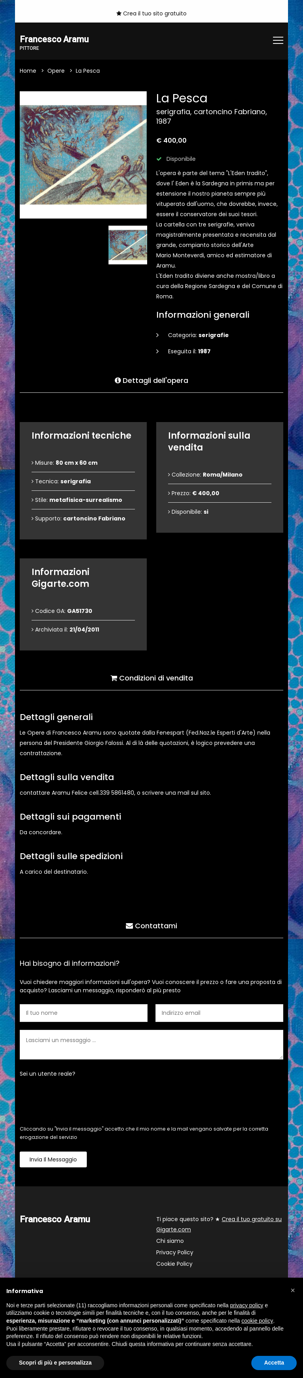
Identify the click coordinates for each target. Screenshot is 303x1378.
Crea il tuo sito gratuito (151, 13)
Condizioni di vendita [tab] (151, 677)
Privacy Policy (174, 1253)
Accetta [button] (274, 1362)
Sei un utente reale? (47, 1074)
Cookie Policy (174, 1264)
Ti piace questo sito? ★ (219, 1225)
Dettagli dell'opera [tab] (151, 380)
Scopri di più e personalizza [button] (55, 1362)
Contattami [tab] (151, 925)
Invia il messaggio (53, 1160)
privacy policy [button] (246, 1305)
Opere (56, 71)
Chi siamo (170, 1241)
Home (28, 71)
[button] (292, 1290)
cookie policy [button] (257, 1321)
